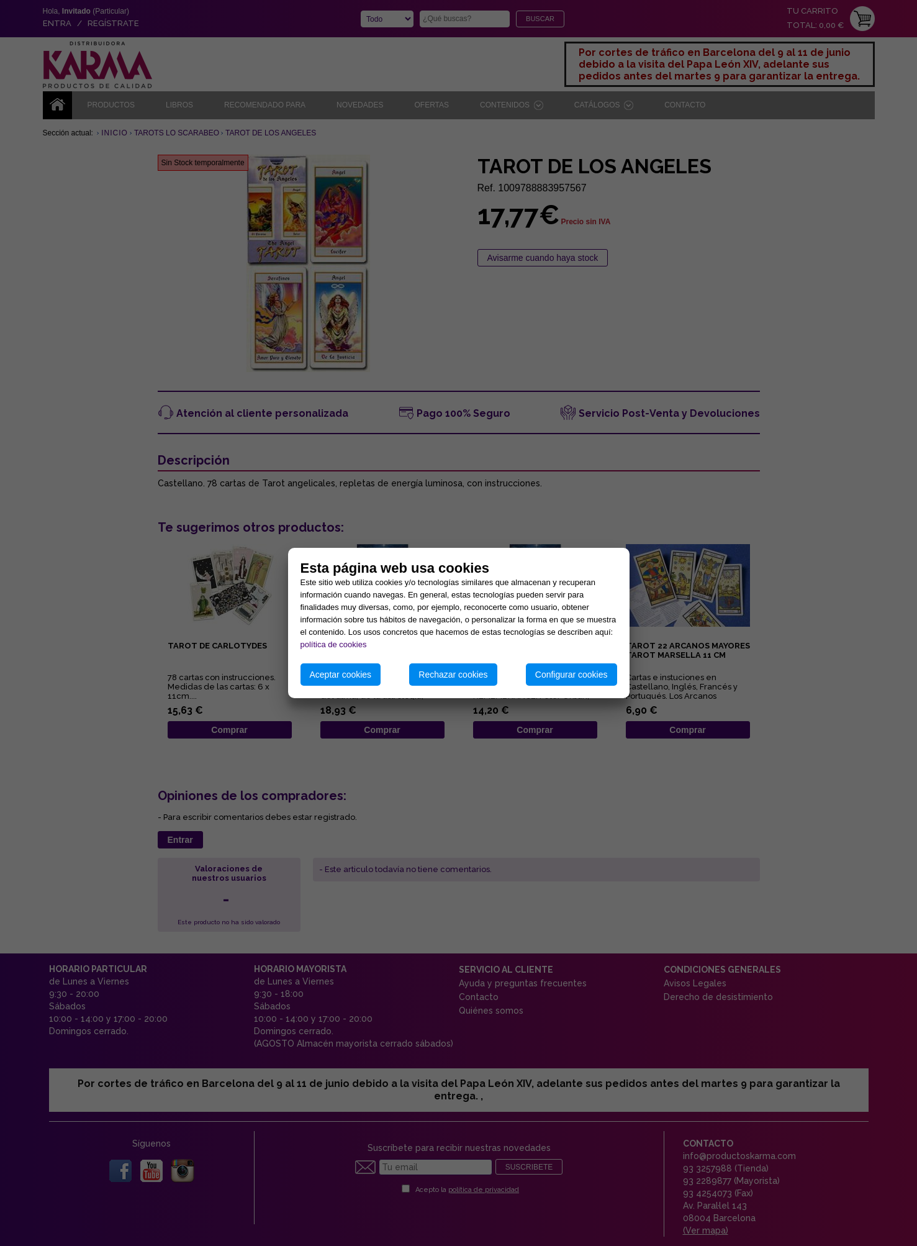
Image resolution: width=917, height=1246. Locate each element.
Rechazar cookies (452, 675)
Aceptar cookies (341, 675)
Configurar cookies (571, 675)
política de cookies (333, 644)
